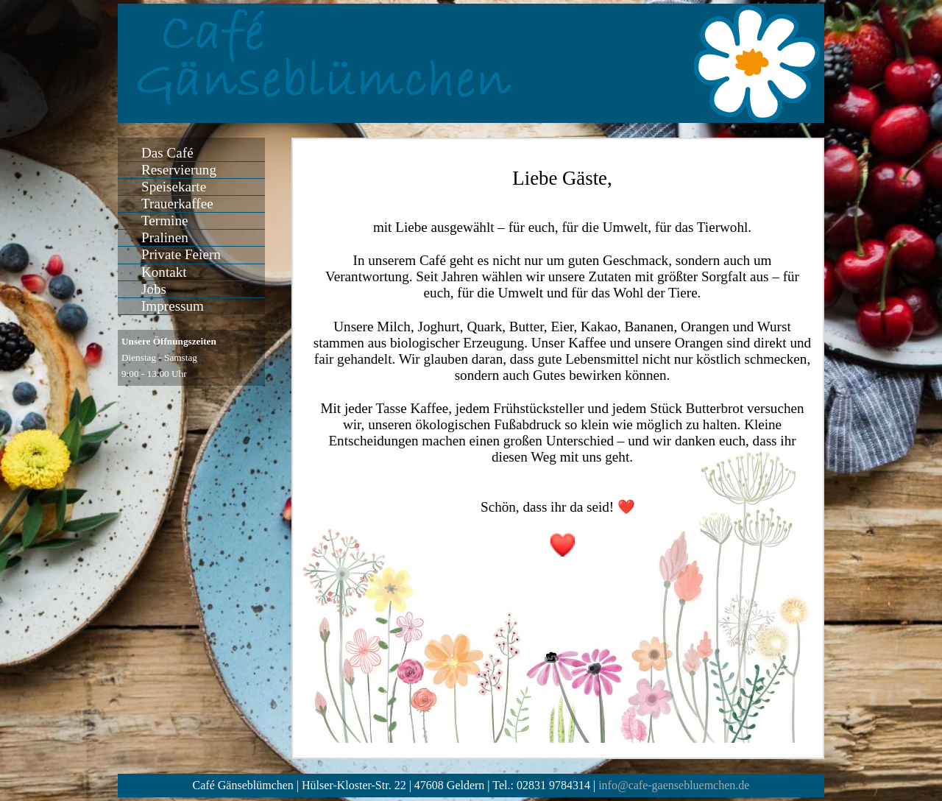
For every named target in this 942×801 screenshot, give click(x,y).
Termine (164, 220)
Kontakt (164, 272)
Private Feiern (181, 254)
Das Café (167, 152)
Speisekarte (173, 186)
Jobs (153, 289)
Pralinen (164, 237)
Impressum (172, 306)
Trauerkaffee (177, 203)
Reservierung (178, 169)
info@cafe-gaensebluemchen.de (673, 785)
